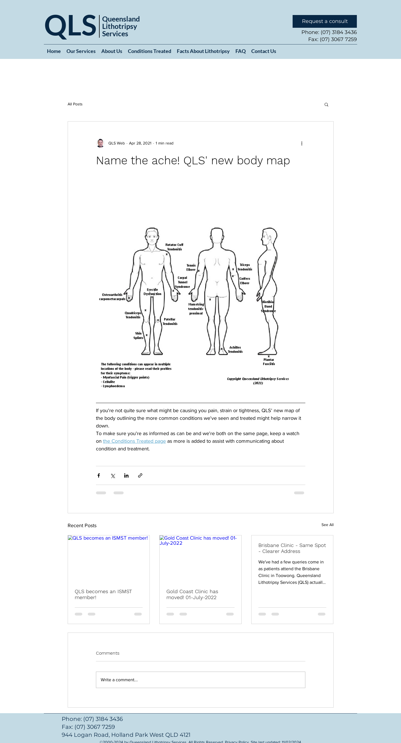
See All (327, 524)
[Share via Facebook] (98, 475)
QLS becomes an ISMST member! (103, 594)
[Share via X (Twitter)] (112, 475)
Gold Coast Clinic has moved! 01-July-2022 (192, 594)
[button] (326, 104)
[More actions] (302, 143)
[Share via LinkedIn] (126, 475)
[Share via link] (140, 475)
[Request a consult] (325, 21)
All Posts (75, 104)
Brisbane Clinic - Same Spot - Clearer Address (292, 548)
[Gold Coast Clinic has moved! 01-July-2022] (200, 558)
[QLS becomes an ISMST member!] (109, 558)
